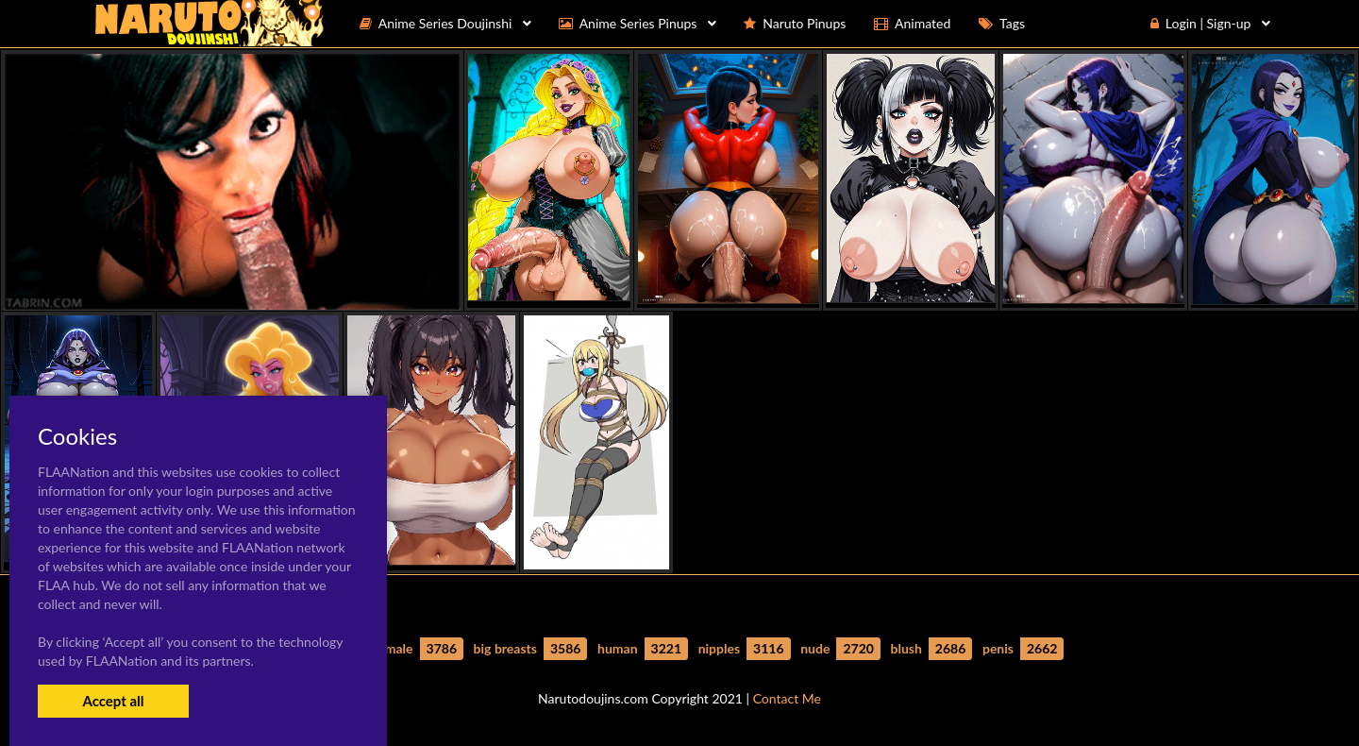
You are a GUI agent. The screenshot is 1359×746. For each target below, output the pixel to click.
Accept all (112, 700)
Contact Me (787, 698)
